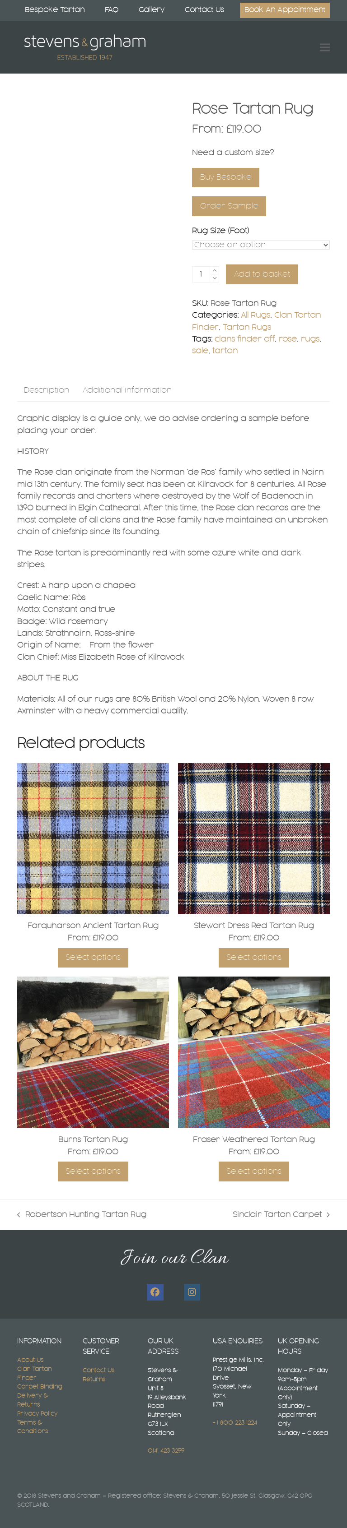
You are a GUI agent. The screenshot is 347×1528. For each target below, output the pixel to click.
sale (200, 351)
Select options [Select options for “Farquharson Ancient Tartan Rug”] (93, 957)
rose (288, 339)
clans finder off (245, 339)
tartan (225, 351)
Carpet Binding (39, 1386)
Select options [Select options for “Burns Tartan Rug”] (93, 1171)
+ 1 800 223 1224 (235, 1423)
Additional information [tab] (127, 390)
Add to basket (262, 274)
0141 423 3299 (166, 1451)
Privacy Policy (37, 1414)
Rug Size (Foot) (220, 231)
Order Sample (229, 206)
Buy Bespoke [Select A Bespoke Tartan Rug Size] (226, 177)
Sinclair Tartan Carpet (281, 1216)
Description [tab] (46, 390)
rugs (310, 339)
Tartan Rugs (247, 327)
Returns (94, 1379)
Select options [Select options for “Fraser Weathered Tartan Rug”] (253, 1171)
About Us (30, 1360)
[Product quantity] (201, 274)
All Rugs (255, 315)
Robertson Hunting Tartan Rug (81, 1216)
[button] (325, 47)
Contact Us (98, 1370)
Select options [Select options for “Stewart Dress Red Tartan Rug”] (253, 957)
